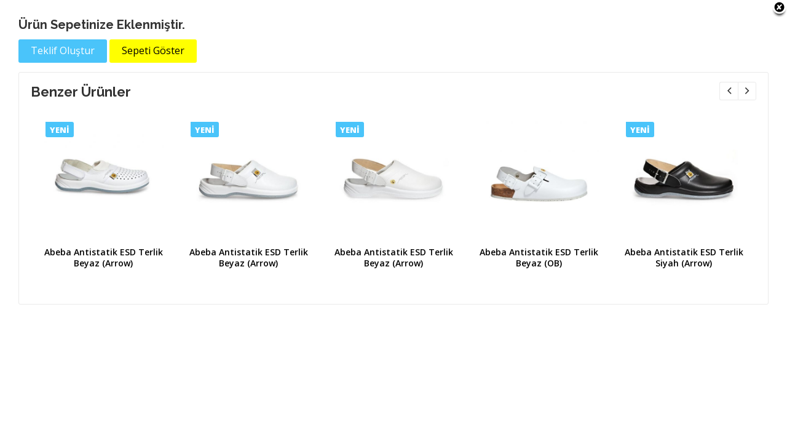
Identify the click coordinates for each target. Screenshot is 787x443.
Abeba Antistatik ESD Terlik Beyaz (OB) (539, 257)
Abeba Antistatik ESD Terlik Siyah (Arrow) (684, 257)
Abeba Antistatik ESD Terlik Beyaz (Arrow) (103, 257)
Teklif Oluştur (63, 50)
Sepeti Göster (153, 50)
